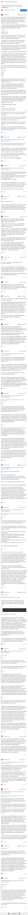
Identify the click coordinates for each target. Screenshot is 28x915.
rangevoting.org (9, 225)
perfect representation (8, 67)
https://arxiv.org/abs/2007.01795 (8, 476)
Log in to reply (23, 10)
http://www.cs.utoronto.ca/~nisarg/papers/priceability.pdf (13, 777)
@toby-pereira (4, 139)
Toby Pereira (6, 14)
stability (13, 21)
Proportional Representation (9, 10)
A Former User (6, 137)
